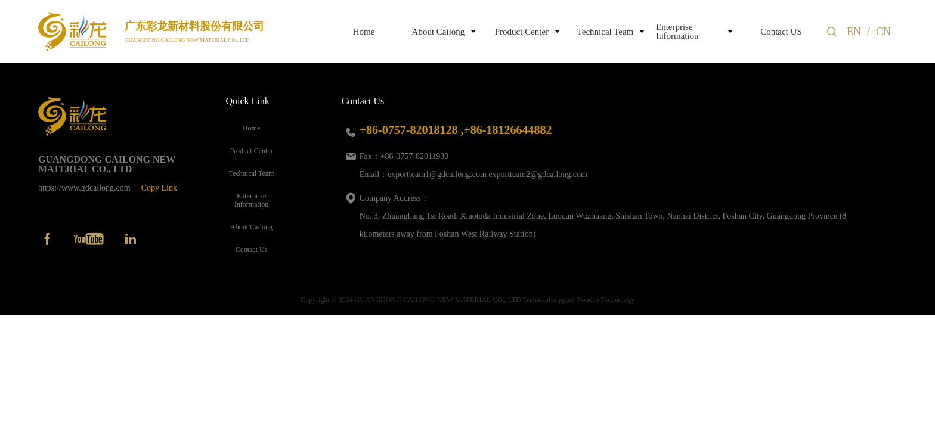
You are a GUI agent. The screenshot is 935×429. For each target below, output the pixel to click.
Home (364, 31)
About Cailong (438, 31)
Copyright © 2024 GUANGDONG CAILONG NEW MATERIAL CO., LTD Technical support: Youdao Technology (467, 300)
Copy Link (159, 188)
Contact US (781, 31)
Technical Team (605, 31)
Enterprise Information (677, 32)
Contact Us (252, 249)
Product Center (522, 31)
